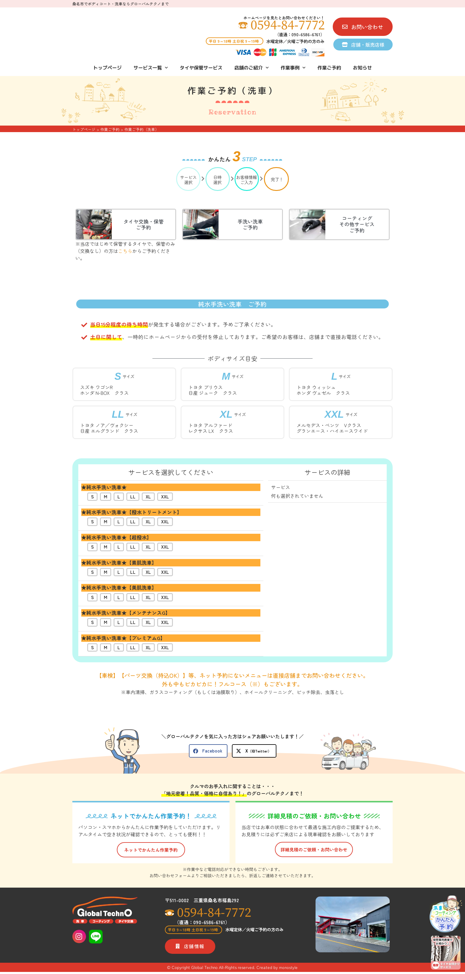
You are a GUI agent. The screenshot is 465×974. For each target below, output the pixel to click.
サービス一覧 (150, 67)
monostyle (288, 969)
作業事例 (293, 67)
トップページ (107, 67)
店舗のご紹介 (251, 67)
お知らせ (362, 67)
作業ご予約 (329, 67)
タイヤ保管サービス (201, 67)
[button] (208, 751)
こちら (125, 250)
